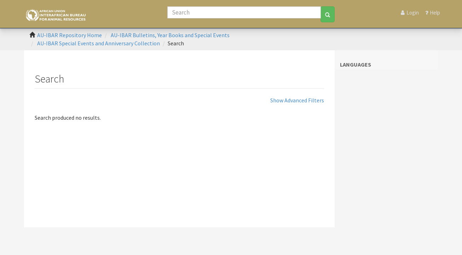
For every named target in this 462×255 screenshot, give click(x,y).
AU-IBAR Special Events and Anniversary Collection (98, 43)
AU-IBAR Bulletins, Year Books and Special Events (170, 35)
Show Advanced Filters (297, 100)
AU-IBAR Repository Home (69, 35)
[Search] (244, 12)
